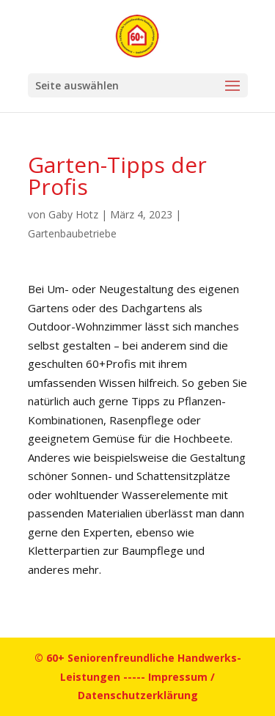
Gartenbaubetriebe (72, 233)
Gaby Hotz (73, 214)
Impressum (178, 677)
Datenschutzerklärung (138, 695)
